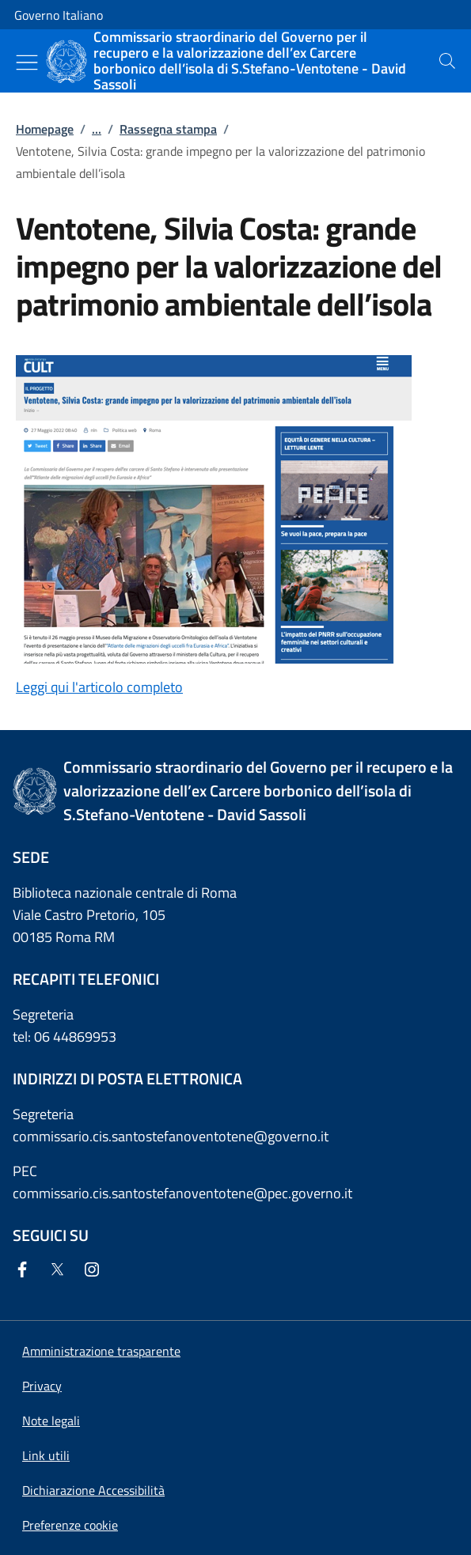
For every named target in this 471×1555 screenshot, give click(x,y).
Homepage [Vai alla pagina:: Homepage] (45, 128)
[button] (70, 1524)
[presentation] (447, 60)
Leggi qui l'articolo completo (99, 687)
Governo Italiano (58, 15)
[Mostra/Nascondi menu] (27, 62)
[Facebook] (25, 1271)
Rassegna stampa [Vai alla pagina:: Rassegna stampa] (168, 128)
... (96, 128)
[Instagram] (95, 1271)
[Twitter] (60, 1271)
